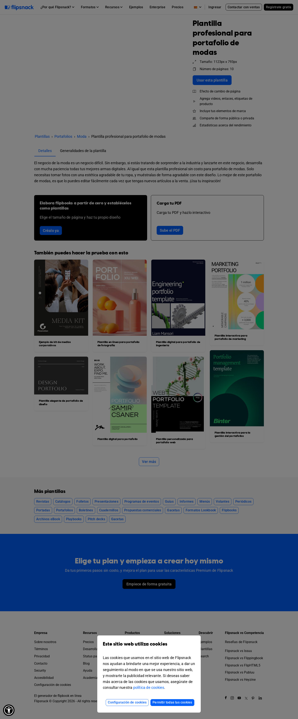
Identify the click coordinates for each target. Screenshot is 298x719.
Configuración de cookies (127, 702)
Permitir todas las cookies (172, 702)
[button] (8, 710)
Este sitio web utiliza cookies (149, 647)
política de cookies (148, 687)
